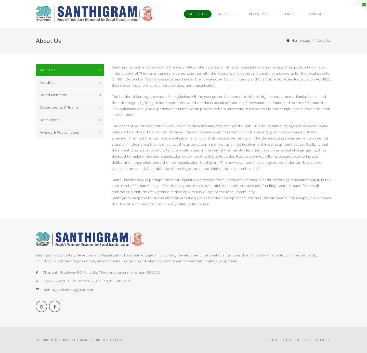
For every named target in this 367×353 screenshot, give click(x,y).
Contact (316, 14)
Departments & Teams (59, 107)
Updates (288, 14)
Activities (227, 14)
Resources (259, 14)
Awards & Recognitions (59, 132)
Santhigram (77, 340)
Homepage (298, 40)
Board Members (53, 95)
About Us (197, 14)
